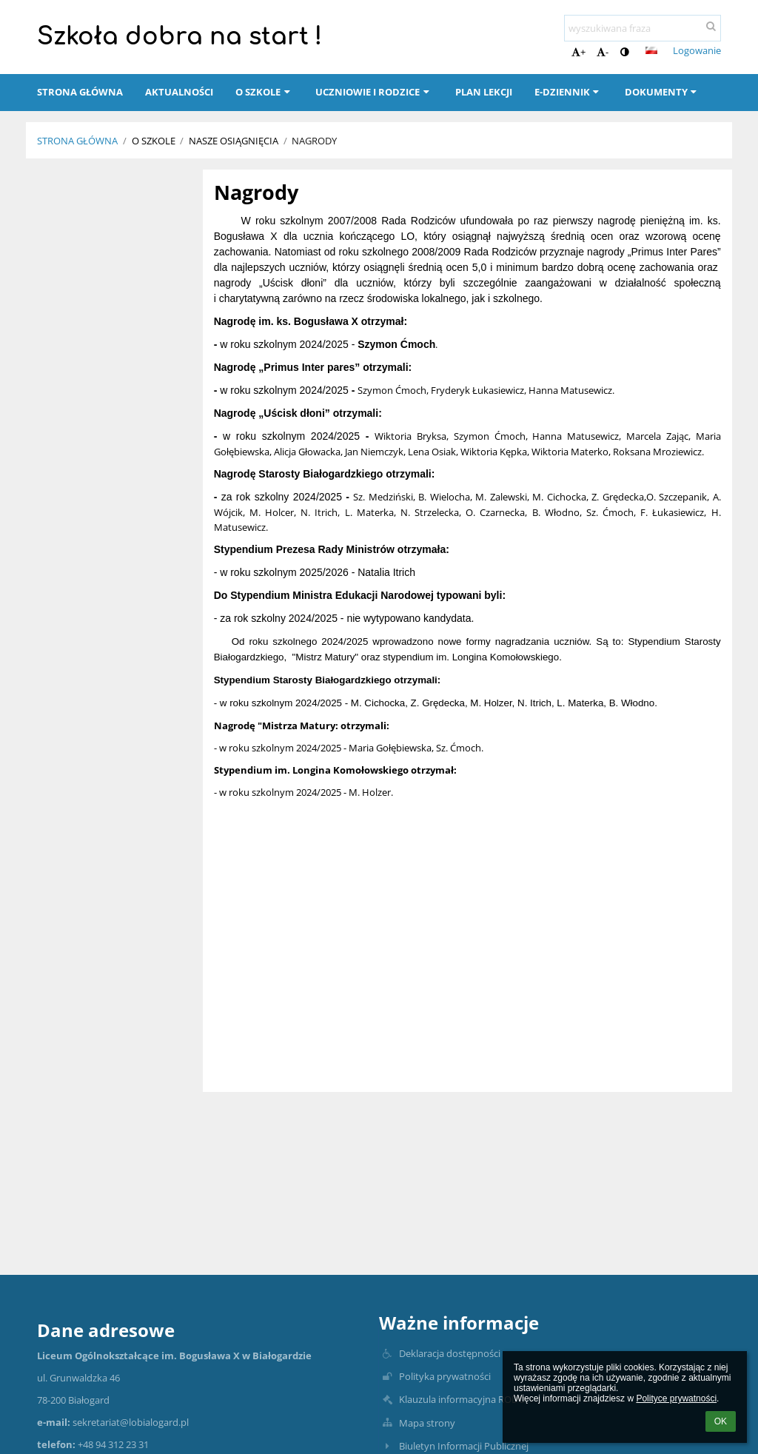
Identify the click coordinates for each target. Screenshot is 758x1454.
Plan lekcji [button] (483, 91)
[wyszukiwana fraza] (642, 28)
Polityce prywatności (676, 1398)
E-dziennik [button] (568, 91)
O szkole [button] (264, 91)
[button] (651, 50)
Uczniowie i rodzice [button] (373, 91)
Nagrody (314, 140)
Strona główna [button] (80, 91)
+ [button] (578, 51)
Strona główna (77, 140)
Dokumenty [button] (662, 91)
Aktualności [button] (179, 91)
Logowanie (697, 50)
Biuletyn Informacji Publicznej (464, 1446)
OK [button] (720, 1421)
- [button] (602, 51)
